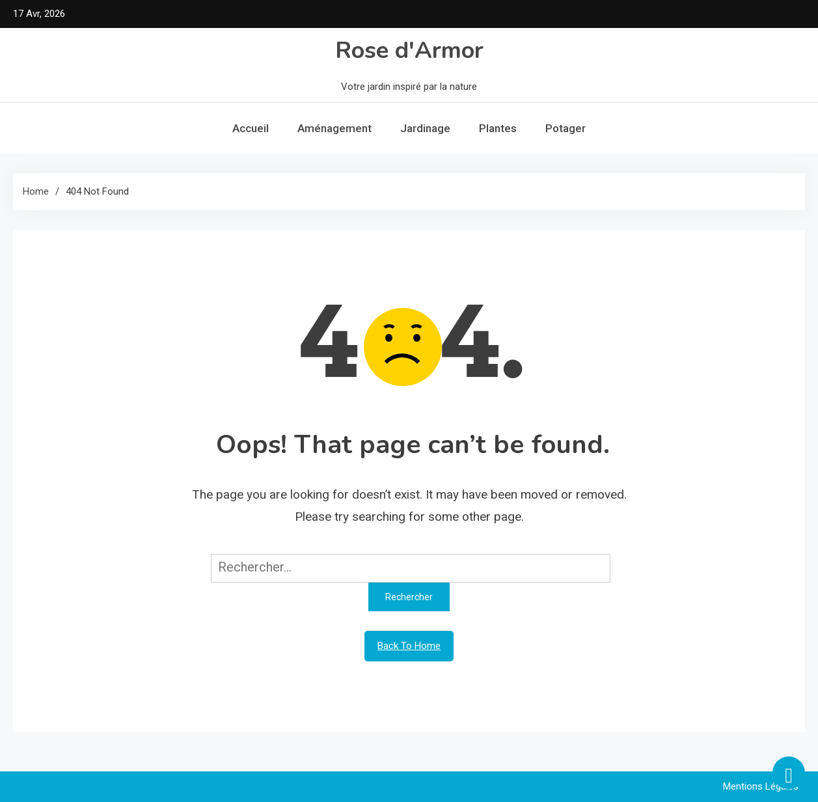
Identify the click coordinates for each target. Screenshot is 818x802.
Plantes (498, 128)
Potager (565, 128)
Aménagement (334, 128)
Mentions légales (760, 786)
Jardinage (425, 128)
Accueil (250, 128)
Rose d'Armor (409, 50)
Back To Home (409, 646)
